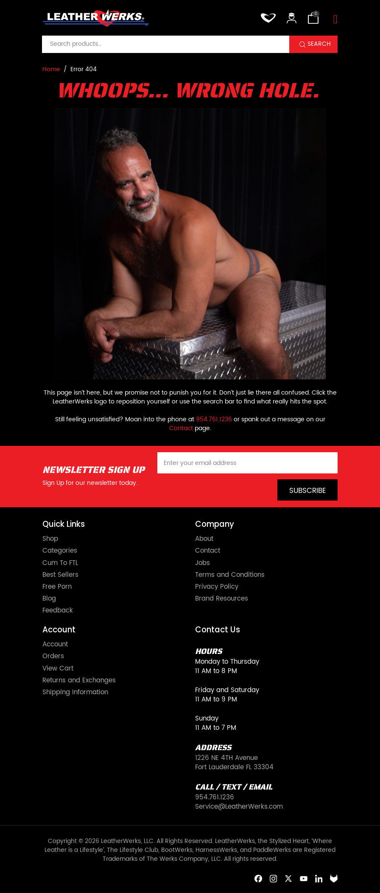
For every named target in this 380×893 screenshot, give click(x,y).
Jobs (202, 563)
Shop (50, 539)
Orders (53, 656)
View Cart (57, 668)
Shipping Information (75, 692)
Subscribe (307, 491)
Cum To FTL (60, 563)
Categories (59, 551)
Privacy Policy (216, 587)
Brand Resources (221, 599)
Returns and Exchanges (79, 680)
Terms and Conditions (230, 575)
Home (51, 69)
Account (55, 644)
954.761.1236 (214, 419)
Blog (49, 599)
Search (319, 44)
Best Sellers (60, 575)
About (204, 539)
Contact (181, 428)
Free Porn (57, 587)
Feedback (57, 610)
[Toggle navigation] (335, 20)
